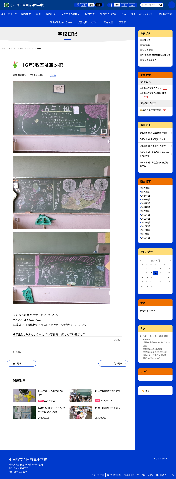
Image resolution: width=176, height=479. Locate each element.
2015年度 (146, 230)
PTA (123, 14)
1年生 (145, 336)
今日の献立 (147, 49)
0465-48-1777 (21, 468)
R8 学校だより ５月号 (154, 88)
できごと (146, 44)
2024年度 (146, 195)
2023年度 (146, 199)
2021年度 (146, 207)
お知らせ (146, 39)
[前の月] (140, 260)
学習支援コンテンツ (88, 22)
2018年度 (146, 218)
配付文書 (90, 14)
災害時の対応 (165, 14)
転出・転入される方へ (61, 22)
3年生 (155, 336)
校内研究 (158, 348)
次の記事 (117, 363)
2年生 (150, 336)
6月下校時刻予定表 (155, 109)
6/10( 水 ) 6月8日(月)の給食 (153, 145)
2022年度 (146, 203)
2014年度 (146, 233)
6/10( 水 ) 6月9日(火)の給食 (153, 139)
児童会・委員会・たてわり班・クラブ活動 (156, 344)
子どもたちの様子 (70, 14)
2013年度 (146, 237)
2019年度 (146, 214)
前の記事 (17, 363)
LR (149, 339)
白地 (91, 5)
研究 (38, 14)
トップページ (10, 14)
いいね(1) (118, 339)
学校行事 (147, 348)
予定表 (122, 22)
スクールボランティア (142, 14)
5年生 (166, 336)
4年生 (161, 336)
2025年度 (146, 191)
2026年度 (146, 188)
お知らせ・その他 (149, 354)
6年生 (18, 351)
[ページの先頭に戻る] (172, 475)
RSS (147, 390)
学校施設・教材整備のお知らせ (156, 54)
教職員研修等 (148, 351)
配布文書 (108, 22)
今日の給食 (161, 354)
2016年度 (146, 226)
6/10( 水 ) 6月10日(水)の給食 (153, 132)
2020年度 (146, 211)
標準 (117, 5)
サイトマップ (161, 458)
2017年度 (146, 222)
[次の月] (170, 260)
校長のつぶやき (108, 14)
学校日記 (51, 14)
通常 (83, 5)
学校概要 (26, 14)
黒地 (98, 5)
